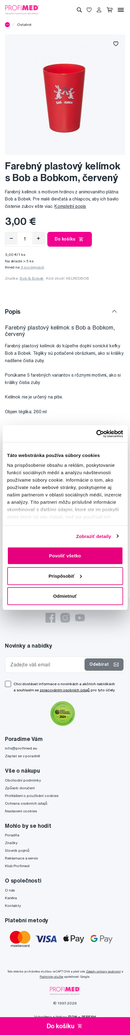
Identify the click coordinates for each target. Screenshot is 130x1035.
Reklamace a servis (21, 858)
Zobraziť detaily (93, 536)
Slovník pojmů (17, 850)
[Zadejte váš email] (46, 664)
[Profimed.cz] (22, 9)
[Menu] (120, 10)
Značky (11, 843)
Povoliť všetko (65, 555)
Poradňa (12, 835)
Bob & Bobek (32, 278)
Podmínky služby (51, 976)
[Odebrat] (11, 238)
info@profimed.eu (21, 748)
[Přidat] (38, 238)
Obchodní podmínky (23, 780)
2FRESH (88, 1017)
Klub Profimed (17, 866)
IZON (72, 1017)
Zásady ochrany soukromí (103, 971)
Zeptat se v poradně (22, 756)
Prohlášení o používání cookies (31, 796)
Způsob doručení (20, 788)
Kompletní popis (70, 206)
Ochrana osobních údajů (26, 803)
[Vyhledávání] (79, 10)
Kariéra (11, 898)
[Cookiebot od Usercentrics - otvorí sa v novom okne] (96, 434)
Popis (13, 311)
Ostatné (24, 24)
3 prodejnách (32, 267)
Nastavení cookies (21, 811)
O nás (10, 890)
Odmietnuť (65, 596)
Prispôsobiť (65, 575)
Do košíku (70, 239)
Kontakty (13, 906)
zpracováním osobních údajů (65, 690)
